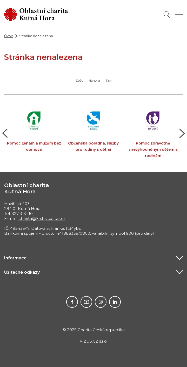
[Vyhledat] (166, 14)
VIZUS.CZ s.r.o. (94, 341)
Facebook (72, 302)
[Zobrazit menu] (179, 14)
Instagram (100, 302)
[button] (5, 133)
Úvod (8, 36)
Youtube (86, 302)
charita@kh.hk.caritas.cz (41, 218)
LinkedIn (115, 302)
